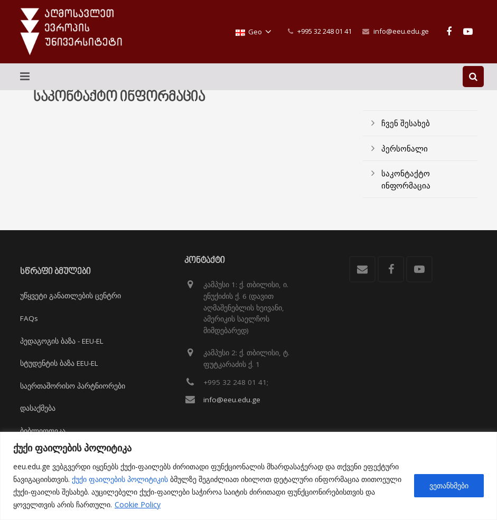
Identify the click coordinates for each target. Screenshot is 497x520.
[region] (248, 476)
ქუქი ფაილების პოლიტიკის (120, 479)
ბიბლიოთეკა (42, 431)
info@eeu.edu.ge (401, 31)
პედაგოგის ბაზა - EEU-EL (62, 341)
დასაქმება (37, 408)
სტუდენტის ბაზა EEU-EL (59, 363)
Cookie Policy (138, 504)
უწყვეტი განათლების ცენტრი (70, 295)
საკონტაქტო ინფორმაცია (405, 191)
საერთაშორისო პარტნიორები (72, 386)
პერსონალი (404, 160)
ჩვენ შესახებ (405, 135)
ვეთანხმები (448, 485)
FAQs (29, 318)
